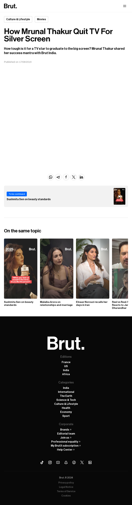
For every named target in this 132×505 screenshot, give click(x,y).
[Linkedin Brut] (90, 462)
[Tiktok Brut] (42, 462)
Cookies (66, 496)
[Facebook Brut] (74, 462)
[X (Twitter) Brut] (82, 462)
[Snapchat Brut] (66, 462)
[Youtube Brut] (58, 462)
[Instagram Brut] (50, 462)
